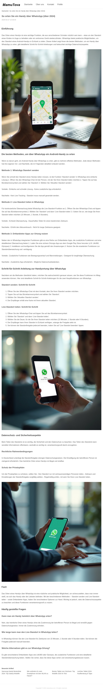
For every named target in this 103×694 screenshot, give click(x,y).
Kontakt (50, 4)
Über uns (40, 4)
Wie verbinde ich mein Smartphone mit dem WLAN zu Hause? (37, 673)
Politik (60, 4)
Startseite (28, 4)
